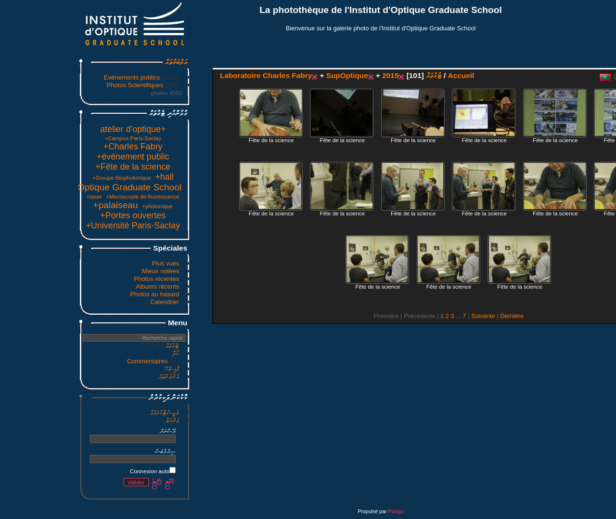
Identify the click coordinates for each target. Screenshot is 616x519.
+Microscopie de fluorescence (70, 197)
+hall (91, 177)
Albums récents (85, 286)
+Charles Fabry (60, 146)
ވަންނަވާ (99, 420)
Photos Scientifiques (62, 85)
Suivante (410, 315)
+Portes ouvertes (60, 215)
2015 (317, 75)
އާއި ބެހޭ (99, 369)
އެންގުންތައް (96, 376)
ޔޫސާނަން (95, 431)
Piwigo (323, 511)
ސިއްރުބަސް (92, 451)
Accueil (388, 75)
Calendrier (91, 302)
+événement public (60, 156)
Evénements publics (59, 77)
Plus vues (92, 263)
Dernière (439, 315)
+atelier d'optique (60, 129)
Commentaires (74, 361)
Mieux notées (87, 271)
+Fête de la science (60, 167)
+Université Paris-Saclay (60, 225)
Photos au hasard (81, 294)
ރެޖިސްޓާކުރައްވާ (91, 412)
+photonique (84, 206)
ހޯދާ (103, 353)
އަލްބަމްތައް (103, 62)
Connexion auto (80, 471)
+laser (21, 197)
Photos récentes (83, 278)
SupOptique (274, 75)
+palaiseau (42, 205)
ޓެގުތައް (99, 345)
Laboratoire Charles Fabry (193, 75)
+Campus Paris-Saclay (60, 138)
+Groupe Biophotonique (49, 178)
